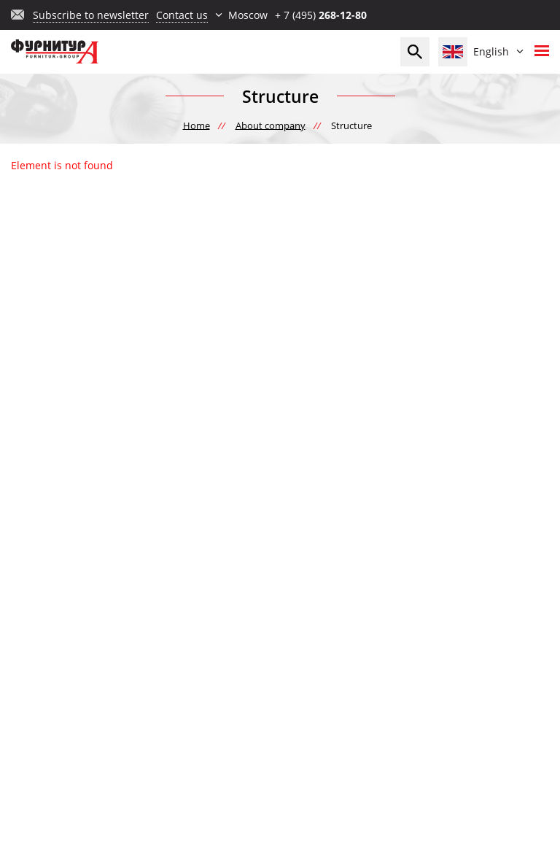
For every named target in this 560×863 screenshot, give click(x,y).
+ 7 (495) (321, 15)
